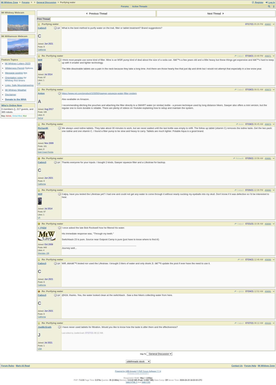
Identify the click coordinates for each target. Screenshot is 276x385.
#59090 (268, 260)
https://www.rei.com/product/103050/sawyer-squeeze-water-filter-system (99, 93)
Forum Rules (7, 366)
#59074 (268, 124)
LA (39, 83)
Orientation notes (14, 77)
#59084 (268, 224)
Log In (270, 2)
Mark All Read (23, 366)
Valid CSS (146, 382)
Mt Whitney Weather (15, 90)
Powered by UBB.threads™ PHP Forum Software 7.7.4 (138, 371)
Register (257, 2)
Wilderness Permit (14, 68)
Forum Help (250, 366)
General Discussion (46, 2)
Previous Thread (96, 13)
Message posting (14, 73)
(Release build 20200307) (138, 373)
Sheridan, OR (43, 253)
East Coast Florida (45, 152)
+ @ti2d (239, 291)
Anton (240, 124)
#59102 (268, 323)
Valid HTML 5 (131, 382)
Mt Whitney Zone (9, 2)
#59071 (268, 56)
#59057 (268, 24)
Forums (26, 2)
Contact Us (237, 366)
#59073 (268, 90)
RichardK (238, 158)
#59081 (268, 158)
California (42, 49)
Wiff (241, 260)
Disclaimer (10, 94)
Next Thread (216, 13)
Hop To (143, 354)
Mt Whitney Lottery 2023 (17, 63)
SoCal (40, 118)
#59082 (268, 190)
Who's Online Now (11, 105)
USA (40, 349)
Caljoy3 (239, 56)
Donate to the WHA (15, 99)
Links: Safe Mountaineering (19, 85)
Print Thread (43, 19)
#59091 (268, 291)
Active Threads (139, 6)
